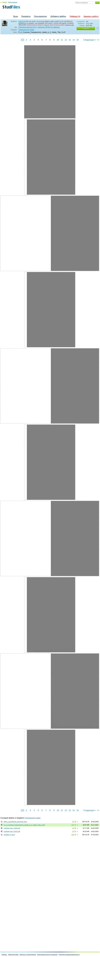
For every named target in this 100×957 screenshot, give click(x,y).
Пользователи (40, 16)
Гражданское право (26, 30)
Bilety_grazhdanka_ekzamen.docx (15, 822)
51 (73, 822)
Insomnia (22, 21)
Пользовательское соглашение (47, 954)
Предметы (26, 16)
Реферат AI (75, 16)
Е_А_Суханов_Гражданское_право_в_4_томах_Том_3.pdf (24, 825)
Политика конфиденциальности (69, 954)
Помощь (4, 954)
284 (72, 825)
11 (62, 40)
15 (77, 40)
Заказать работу (90, 16)
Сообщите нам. (69, 25)
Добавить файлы (58, 16)
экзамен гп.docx (9, 835)
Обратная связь (13, 954)
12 (66, 40)
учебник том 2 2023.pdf (12, 831)
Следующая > (89, 40)
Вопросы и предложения (28, 954)
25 (73, 831)
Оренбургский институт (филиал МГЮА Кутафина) (39, 27)
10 (58, 40)
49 (73, 828)
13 (70, 40)
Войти (5, 2)
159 (72, 835)
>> (98, 40)
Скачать (86, 28)
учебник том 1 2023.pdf (12, 828)
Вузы (15, 16)
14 (73, 40)
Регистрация (12, 2)
